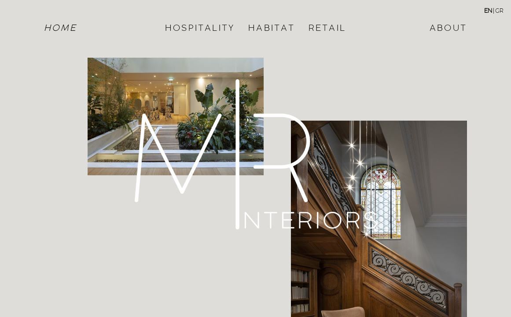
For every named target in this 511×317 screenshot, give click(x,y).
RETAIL (327, 27)
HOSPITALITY (200, 27)
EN (488, 11)
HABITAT (271, 27)
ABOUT (448, 27)
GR (499, 11)
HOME (60, 27)
